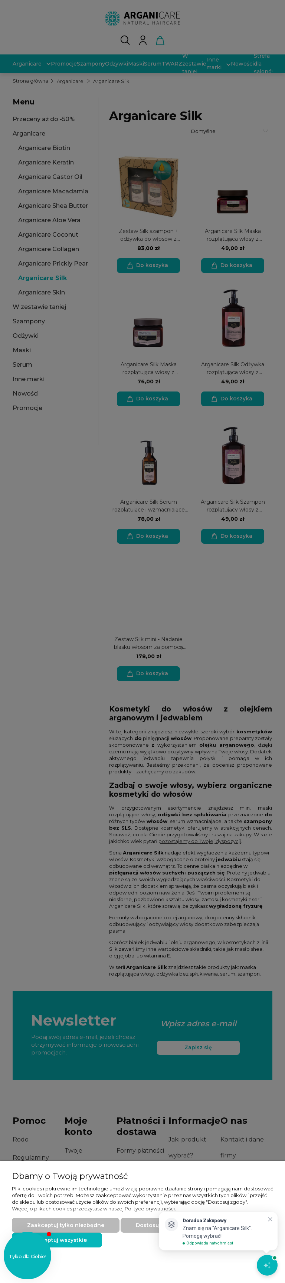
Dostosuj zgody (157, 1225)
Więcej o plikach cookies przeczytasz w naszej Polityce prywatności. (94, 1209)
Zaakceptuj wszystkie (57, 1240)
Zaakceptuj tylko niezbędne (65, 1225)
